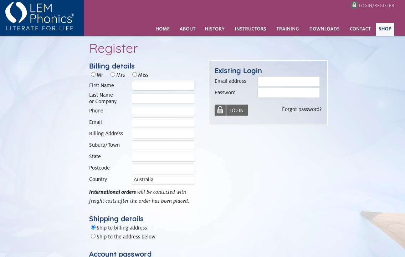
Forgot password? (302, 109)
